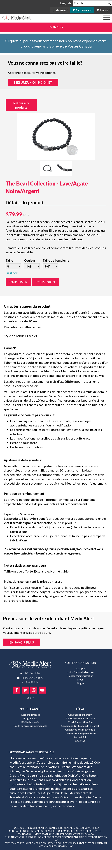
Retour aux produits (21, 105)
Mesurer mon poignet (33, 82)
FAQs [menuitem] (80, 679)
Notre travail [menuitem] (30, 709)
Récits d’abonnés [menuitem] (30, 722)
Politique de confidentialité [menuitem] (80, 718)
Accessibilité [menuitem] (80, 736)
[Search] (109, 3)
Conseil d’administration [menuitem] (80, 675)
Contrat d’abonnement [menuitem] (80, 714)
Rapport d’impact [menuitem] (30, 714)
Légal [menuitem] (80, 709)
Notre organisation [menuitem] (80, 662)
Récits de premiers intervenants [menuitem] (30, 725)
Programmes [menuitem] (30, 718)
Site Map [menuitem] (80, 740)
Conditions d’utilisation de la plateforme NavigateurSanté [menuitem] (80, 731)
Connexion (45, 282)
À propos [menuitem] (80, 668)
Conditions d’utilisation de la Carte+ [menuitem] (80, 725)
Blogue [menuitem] (80, 683)
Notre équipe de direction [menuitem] (80, 672)
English (65, 3)
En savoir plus (21, 642)
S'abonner (18, 282)
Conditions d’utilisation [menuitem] (80, 722)
